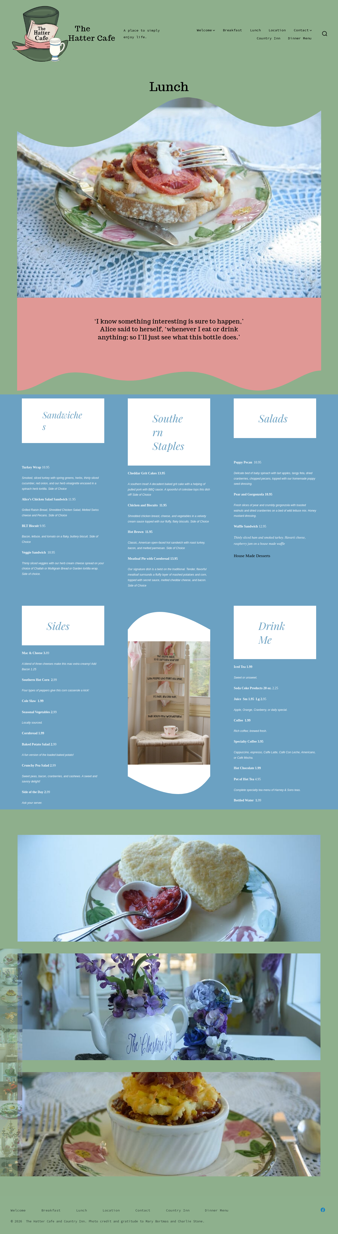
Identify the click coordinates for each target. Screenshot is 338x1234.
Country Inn (268, 38)
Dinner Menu (300, 38)
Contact (303, 30)
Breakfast (232, 30)
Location (277, 30)
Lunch (255, 30)
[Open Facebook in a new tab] (322, 1209)
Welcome (206, 30)
